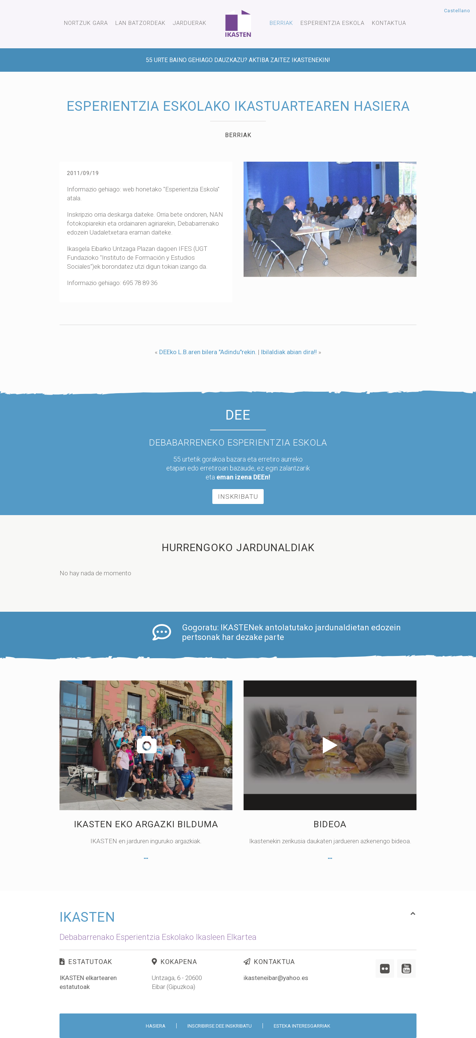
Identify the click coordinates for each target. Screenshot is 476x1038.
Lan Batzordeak (140, 23)
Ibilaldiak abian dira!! (289, 352)
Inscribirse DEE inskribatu (219, 1026)
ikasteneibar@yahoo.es (276, 993)
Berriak (281, 23)
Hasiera (155, 1026)
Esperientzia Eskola (332, 23)
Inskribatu (238, 559)
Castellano (457, 10)
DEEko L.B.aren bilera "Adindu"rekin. (208, 352)
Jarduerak (189, 23)
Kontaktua (389, 23)
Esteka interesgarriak (302, 1026)
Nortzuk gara (86, 23)
